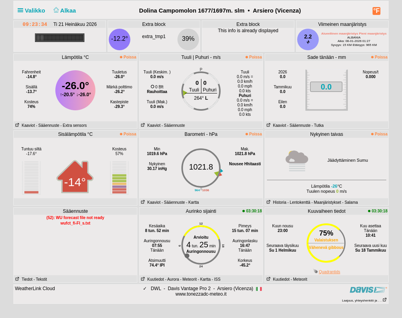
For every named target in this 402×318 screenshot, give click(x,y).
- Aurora (172, 279)
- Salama (350, 202)
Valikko (33, 10)
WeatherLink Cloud (35, 288)
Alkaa (63, 10)
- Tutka (318, 125)
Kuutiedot (151, 279)
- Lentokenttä (298, 202)
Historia (275, 202)
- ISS (216, 279)
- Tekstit (40, 279)
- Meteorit (188, 279)
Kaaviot (24, 125)
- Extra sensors (73, 125)
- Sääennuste (47, 125)
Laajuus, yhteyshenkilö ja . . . (364, 300)
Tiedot (23, 279)
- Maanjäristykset (326, 202)
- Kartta (192, 202)
